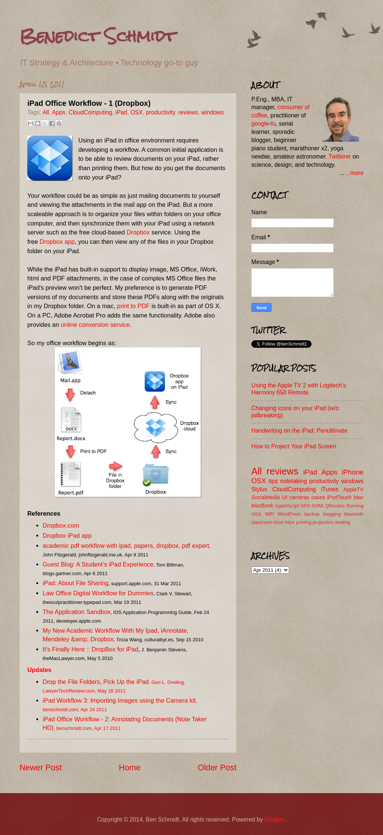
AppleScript (287, 506)
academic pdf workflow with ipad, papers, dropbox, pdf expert (126, 545)
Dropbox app (57, 241)
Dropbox (138, 232)
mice (290, 522)
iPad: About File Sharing (75, 583)
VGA (256, 514)
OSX (136, 112)
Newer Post (40, 767)
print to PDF (133, 306)
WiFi (269, 514)
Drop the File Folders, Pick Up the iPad (96, 681)
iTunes (329, 489)
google (260, 123)
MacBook (262, 506)
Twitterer (339, 156)
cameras (299, 497)
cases (318, 497)
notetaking (293, 481)
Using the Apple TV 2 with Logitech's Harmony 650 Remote (298, 389)
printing (304, 522)
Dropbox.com (61, 525)
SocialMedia (265, 497)
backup (311, 514)
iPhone (353, 472)
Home (130, 767)
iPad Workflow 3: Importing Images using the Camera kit (119, 700)
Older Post (217, 767)
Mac (358, 497)
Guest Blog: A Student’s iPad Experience (98, 564)
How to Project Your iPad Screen (293, 446)
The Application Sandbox (77, 611)
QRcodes (334, 506)
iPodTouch (339, 497)
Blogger (274, 819)
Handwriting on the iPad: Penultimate (299, 430)
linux (279, 522)
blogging (332, 514)
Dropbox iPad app (67, 535)
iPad (121, 112)
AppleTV (353, 489)
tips (273, 481)
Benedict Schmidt (97, 36)
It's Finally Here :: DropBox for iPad (90, 649)
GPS (305, 506)
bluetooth (354, 514)
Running (355, 506)
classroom (262, 522)
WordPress (289, 514)
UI (284, 497)
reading (342, 522)
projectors (323, 522)
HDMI (318, 506)
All (46, 112)
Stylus (259, 489)
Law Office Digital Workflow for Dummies (98, 593)
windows (212, 112)
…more (354, 173)
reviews (188, 112)
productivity (160, 112)
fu (273, 123)
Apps (58, 112)
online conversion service (95, 324)
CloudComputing (90, 112)
